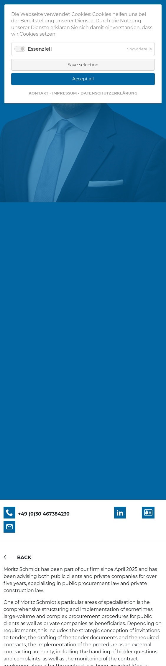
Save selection (83, 64)
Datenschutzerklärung (108, 93)
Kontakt (38, 93)
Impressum (64, 93)
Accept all (83, 79)
